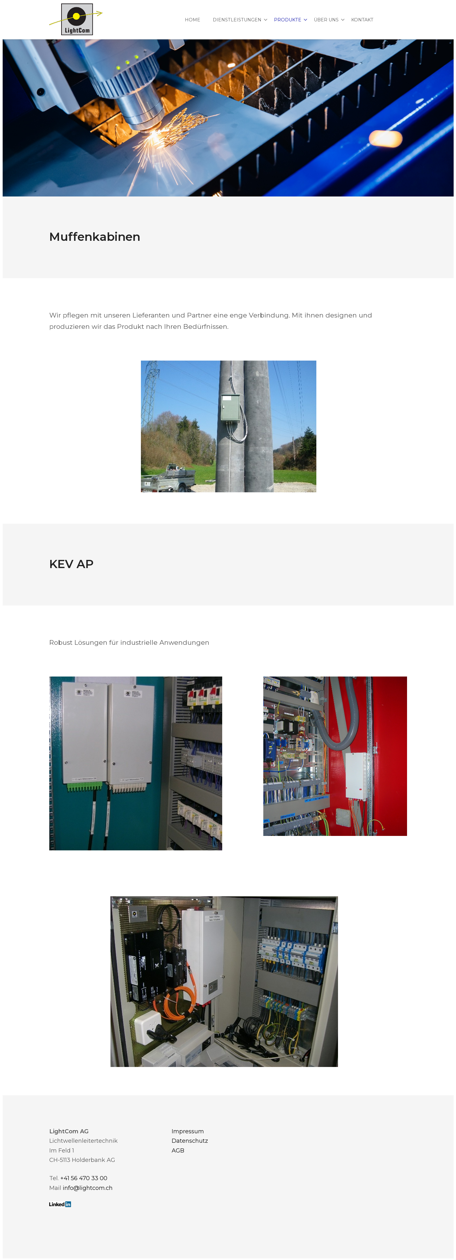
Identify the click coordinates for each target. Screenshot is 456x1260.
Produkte (287, 20)
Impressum (188, 1131)
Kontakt (362, 20)
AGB (178, 1150)
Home (192, 20)
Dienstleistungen (237, 20)
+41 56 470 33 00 (83, 1178)
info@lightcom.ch (88, 1188)
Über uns (326, 20)
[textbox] (228, 563)
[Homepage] (76, 19)
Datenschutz (190, 1140)
